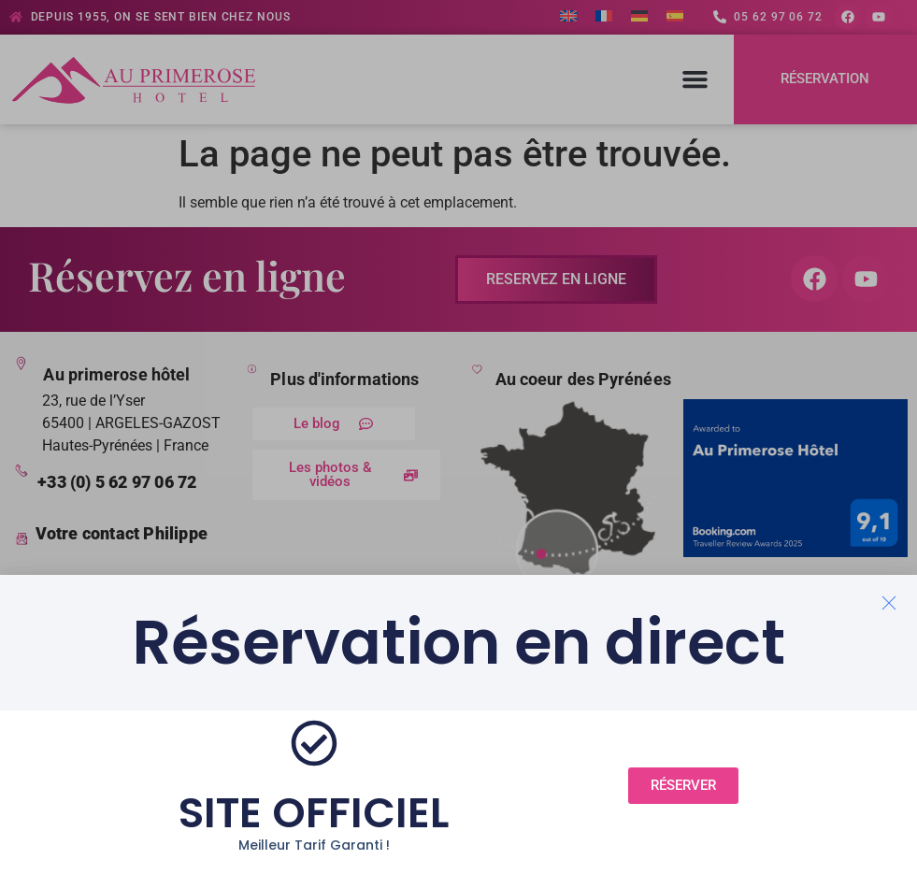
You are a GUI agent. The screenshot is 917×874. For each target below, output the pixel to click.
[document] (458, 437)
